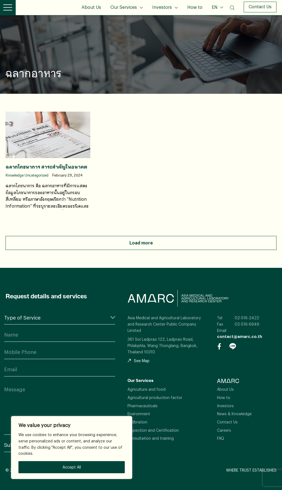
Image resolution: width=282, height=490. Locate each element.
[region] (71, 447)
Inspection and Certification (153, 430)
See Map (139, 361)
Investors (162, 7)
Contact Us (260, 6)
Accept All (72, 467)
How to (194, 7)
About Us (91, 7)
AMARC (36, 7)
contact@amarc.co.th (239, 336)
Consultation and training (151, 438)
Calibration (137, 422)
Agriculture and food (147, 389)
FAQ (220, 438)
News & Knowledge (234, 414)
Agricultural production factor (155, 397)
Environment (139, 414)
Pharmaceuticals (143, 406)
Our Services (123, 7)
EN (215, 7)
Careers (224, 430)
